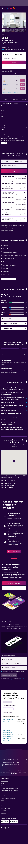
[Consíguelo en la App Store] (14, 821)
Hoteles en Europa (13, 770)
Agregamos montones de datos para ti (14, 762)
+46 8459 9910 (5, 47)
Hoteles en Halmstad (8, 734)
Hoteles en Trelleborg (8, 740)
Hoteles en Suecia (22, 770)
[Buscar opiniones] (15, 319)
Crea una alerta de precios (13, 543)
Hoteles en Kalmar (7, 726)
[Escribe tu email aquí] (15, 668)
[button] (2, 8)
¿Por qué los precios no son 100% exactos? (14, 765)
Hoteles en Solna (7, 738)
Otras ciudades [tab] (7, 702)
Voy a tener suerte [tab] (8, 708)
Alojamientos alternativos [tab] (10, 705)
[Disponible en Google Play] (5, 821)
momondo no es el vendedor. (14, 759)
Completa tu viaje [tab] (8, 712)
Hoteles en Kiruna (7, 728)
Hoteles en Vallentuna (21, 772)
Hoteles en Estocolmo (8, 719)
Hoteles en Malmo (7, 730)
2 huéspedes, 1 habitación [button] (10, 58)
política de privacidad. (14, 679)
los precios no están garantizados (13, 755)
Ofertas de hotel (3, 770)
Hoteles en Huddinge (8, 736)
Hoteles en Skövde (7, 732)
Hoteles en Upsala (7, 723)
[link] (14, 551)
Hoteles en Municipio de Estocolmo (7, 772)
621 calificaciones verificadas (16, 49)
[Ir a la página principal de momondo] (10, 8)
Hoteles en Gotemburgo (9, 721)
